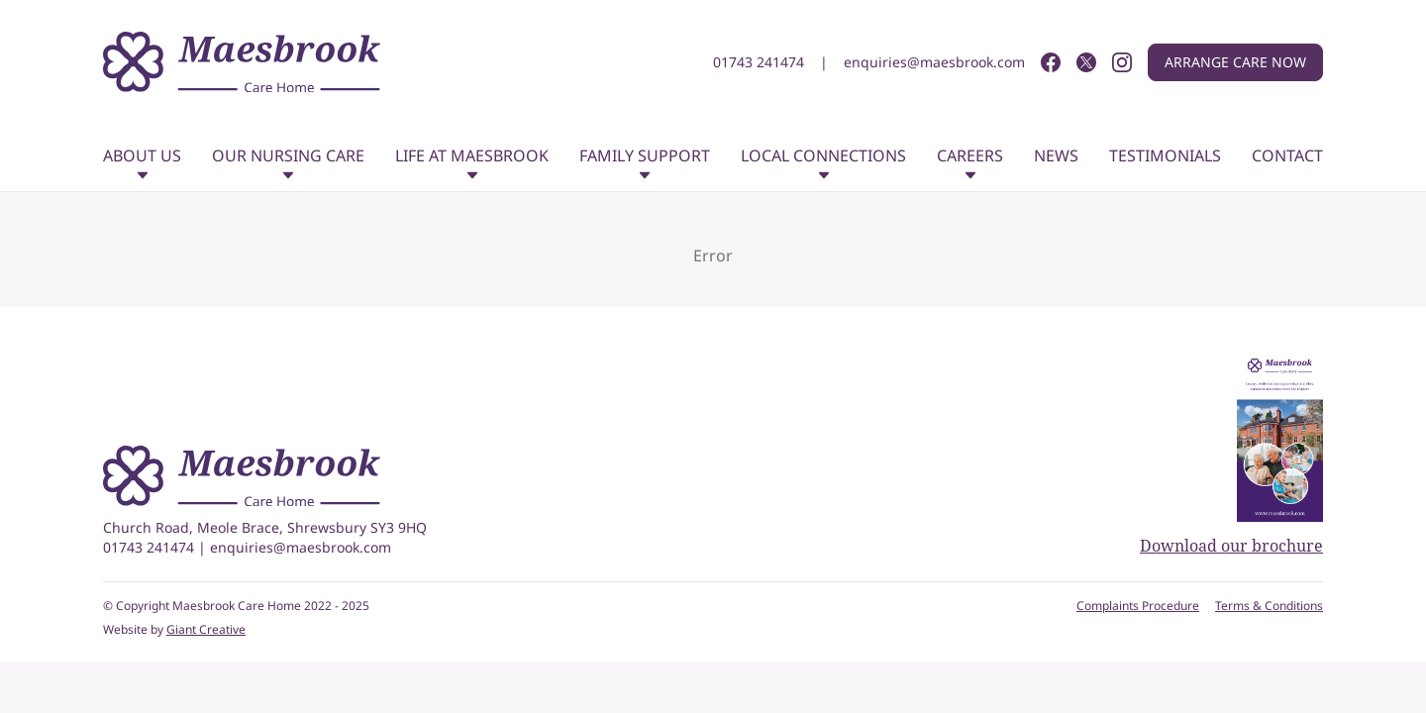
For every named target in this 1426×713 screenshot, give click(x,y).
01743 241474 (758, 61)
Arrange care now (1235, 61)
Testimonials (1165, 155)
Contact (1287, 155)
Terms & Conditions (1269, 606)
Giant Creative (206, 629)
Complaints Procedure (1137, 606)
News (1056, 155)
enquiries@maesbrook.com (934, 61)
